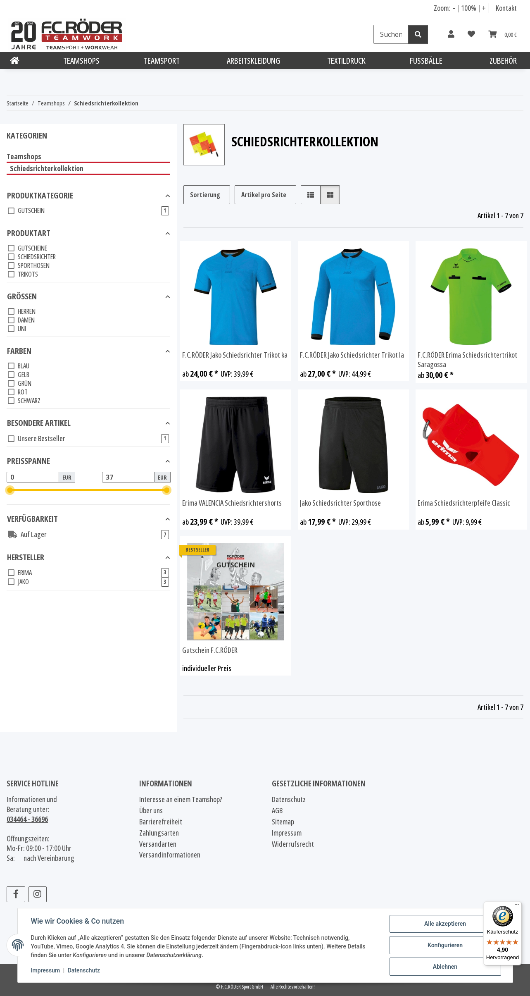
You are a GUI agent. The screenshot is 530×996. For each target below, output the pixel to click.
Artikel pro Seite (263, 194)
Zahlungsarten (159, 833)
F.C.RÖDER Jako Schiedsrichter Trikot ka (235, 355)
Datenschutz (84, 970)
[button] (451, 34)
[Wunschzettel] (471, 34)
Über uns (151, 810)
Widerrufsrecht (293, 844)
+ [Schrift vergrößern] (484, 8)
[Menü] (517, 906)
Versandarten (157, 844)
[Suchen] (391, 34)
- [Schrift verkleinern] (454, 8)
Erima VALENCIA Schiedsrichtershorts (232, 503)
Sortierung (205, 194)
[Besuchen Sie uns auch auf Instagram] (38, 894)
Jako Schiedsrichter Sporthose (340, 503)
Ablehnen (445, 966)
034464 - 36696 (27, 819)
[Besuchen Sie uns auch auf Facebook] (16, 894)
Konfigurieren (445, 945)
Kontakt (506, 8)
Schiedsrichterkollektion (46, 168)
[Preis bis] (128, 477)
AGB (277, 810)
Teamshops (24, 156)
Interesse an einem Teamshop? (180, 799)
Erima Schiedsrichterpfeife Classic (464, 503)
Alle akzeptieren (445, 923)
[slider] (10, 490)
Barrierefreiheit (160, 821)
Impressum (45, 970)
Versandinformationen (169, 855)
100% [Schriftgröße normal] (468, 8)
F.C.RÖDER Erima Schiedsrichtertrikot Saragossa (467, 360)
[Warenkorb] (502, 34)
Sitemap (283, 821)
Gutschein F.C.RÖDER (210, 650)
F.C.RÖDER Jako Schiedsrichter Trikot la (352, 355)
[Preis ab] (33, 477)
